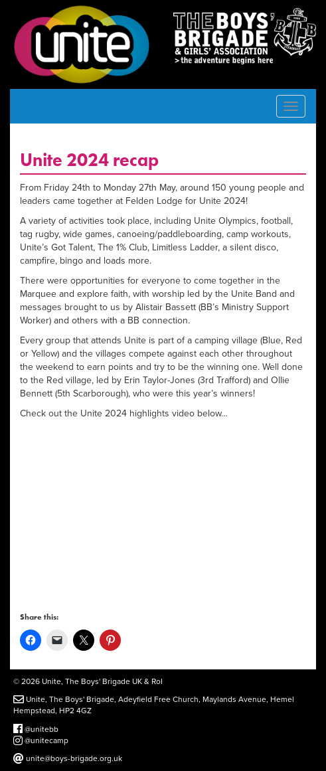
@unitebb (35, 729)
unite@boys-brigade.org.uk (67, 758)
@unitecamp (40, 740)
